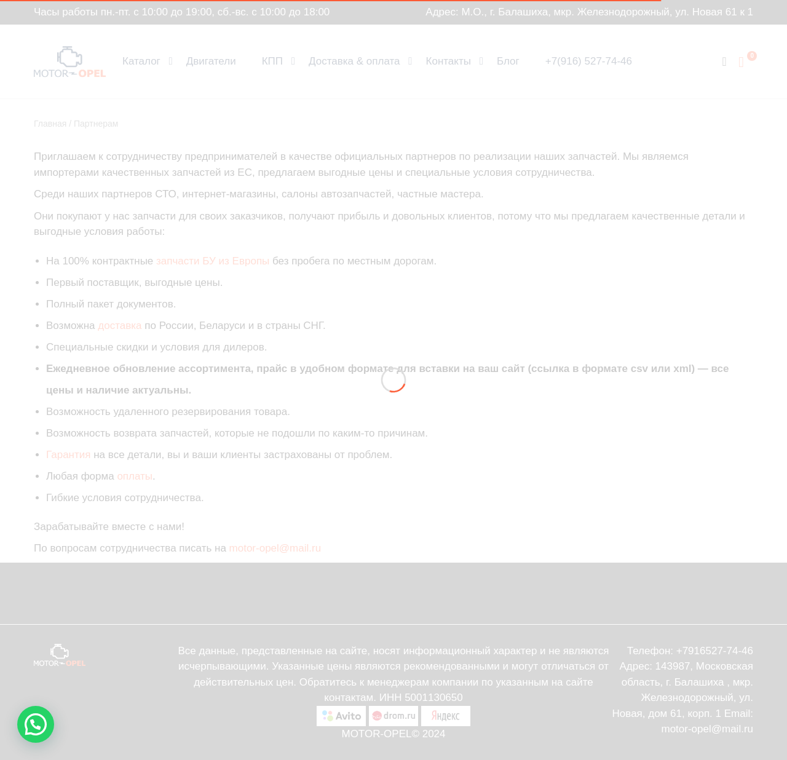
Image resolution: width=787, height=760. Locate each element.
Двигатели (211, 61)
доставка (119, 325)
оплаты (134, 476)
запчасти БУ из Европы (212, 261)
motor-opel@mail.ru (275, 548)
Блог (508, 61)
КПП (272, 61)
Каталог (141, 61)
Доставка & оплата (354, 61)
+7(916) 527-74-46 (588, 61)
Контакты (448, 61)
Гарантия (68, 455)
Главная (50, 124)
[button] (35, 724)
